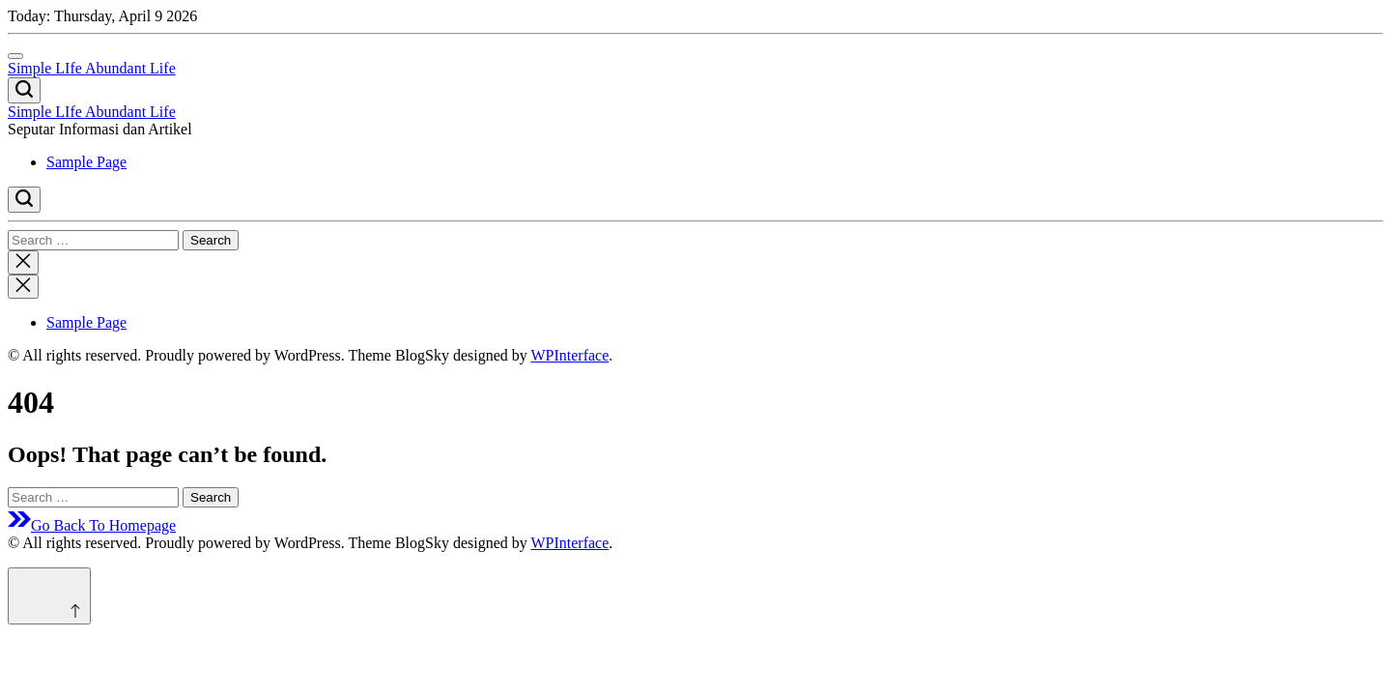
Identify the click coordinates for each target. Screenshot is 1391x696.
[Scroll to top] (49, 595)
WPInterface (569, 355)
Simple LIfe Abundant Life (92, 68)
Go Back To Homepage (92, 525)
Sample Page (86, 162)
